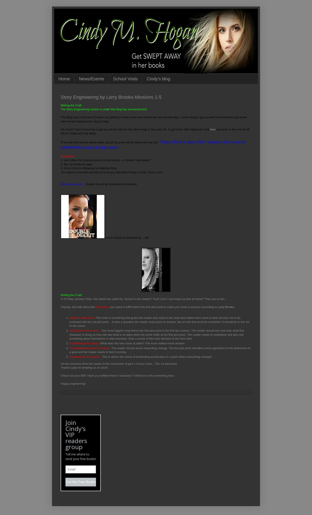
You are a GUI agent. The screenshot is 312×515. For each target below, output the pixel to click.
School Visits (125, 78)
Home (64, 78)
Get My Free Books (81, 482)
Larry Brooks (226, 307)
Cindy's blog (158, 78)
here (213, 129)
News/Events (91, 78)
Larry (74, 367)
